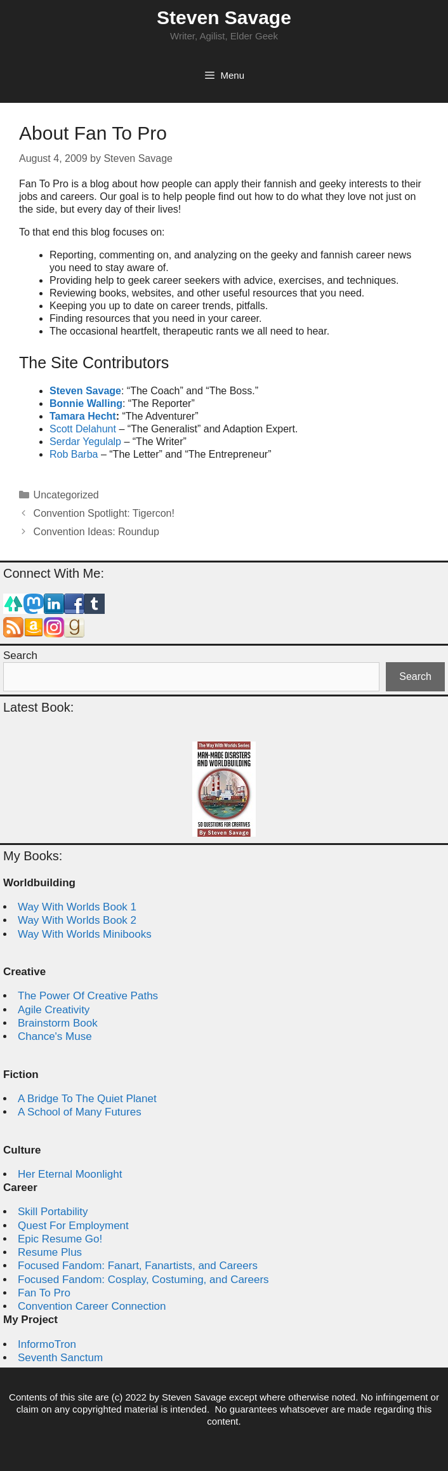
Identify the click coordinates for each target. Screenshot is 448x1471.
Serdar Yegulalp (85, 441)
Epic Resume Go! (60, 1239)
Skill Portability (53, 1212)
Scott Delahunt (82, 428)
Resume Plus (50, 1252)
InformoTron (47, 1344)
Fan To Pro (44, 1293)
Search (20, 655)
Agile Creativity (53, 1010)
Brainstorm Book (58, 1023)
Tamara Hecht (82, 416)
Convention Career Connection (92, 1306)
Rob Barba (73, 454)
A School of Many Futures (80, 1112)
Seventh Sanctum (60, 1358)
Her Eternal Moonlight (70, 1174)
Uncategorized (66, 494)
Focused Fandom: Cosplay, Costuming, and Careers (143, 1280)
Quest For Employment (73, 1226)
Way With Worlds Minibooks (85, 934)
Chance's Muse (55, 1036)
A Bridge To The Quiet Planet (87, 1099)
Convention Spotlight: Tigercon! (104, 513)
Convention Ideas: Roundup (96, 531)
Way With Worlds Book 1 (77, 907)
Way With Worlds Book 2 (77, 920)
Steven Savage (224, 17)
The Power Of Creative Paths (88, 996)
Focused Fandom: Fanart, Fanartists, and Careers (138, 1266)
